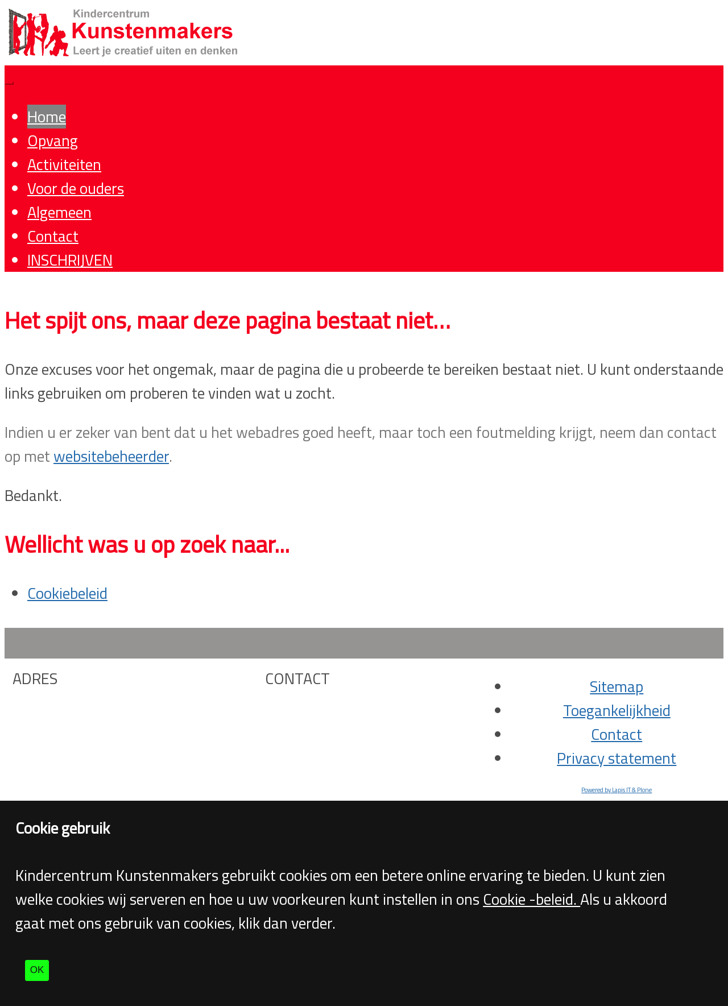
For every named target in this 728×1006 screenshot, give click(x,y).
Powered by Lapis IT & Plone (616, 789)
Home (46, 117)
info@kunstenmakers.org (352, 732)
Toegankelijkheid (617, 710)
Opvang (52, 140)
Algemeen (59, 212)
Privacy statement (616, 758)
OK (37, 969)
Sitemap (616, 686)
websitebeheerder (111, 456)
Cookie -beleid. (531, 899)
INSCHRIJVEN (70, 260)
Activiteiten (64, 164)
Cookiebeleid (67, 593)
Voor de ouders (75, 188)
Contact (52, 236)
